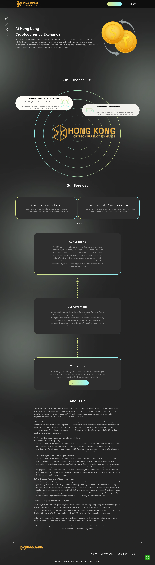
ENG (134, 4)
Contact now (79, 391)
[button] (135, 4)
